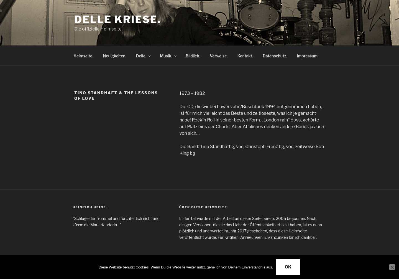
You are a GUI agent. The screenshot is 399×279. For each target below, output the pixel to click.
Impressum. (307, 56)
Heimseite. (83, 56)
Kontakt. (245, 56)
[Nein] (392, 267)
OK (288, 267)
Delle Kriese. (117, 19)
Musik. (168, 56)
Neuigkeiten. (114, 56)
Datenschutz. (275, 56)
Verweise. (219, 56)
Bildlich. (193, 56)
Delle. (144, 56)
